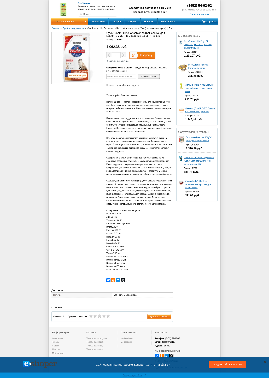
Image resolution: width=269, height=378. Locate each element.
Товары (116, 21)
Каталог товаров (65, 21)
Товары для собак (95, 349)
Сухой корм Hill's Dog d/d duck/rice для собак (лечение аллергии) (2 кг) (198, 44)
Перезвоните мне (199, 14)
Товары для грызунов (96, 338)
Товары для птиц (94, 346)
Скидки (132, 21)
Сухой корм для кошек (73, 28)
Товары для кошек (95, 342)
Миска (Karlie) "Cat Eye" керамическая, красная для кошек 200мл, (198, 184)
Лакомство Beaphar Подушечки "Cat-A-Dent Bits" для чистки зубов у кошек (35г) (199, 160)
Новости (149, 21)
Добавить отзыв (159, 316)
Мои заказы (126, 342)
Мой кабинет (168, 21)
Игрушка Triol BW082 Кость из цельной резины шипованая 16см (199, 88)
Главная (55, 28)
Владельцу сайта (135, 375)
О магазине (98, 21)
